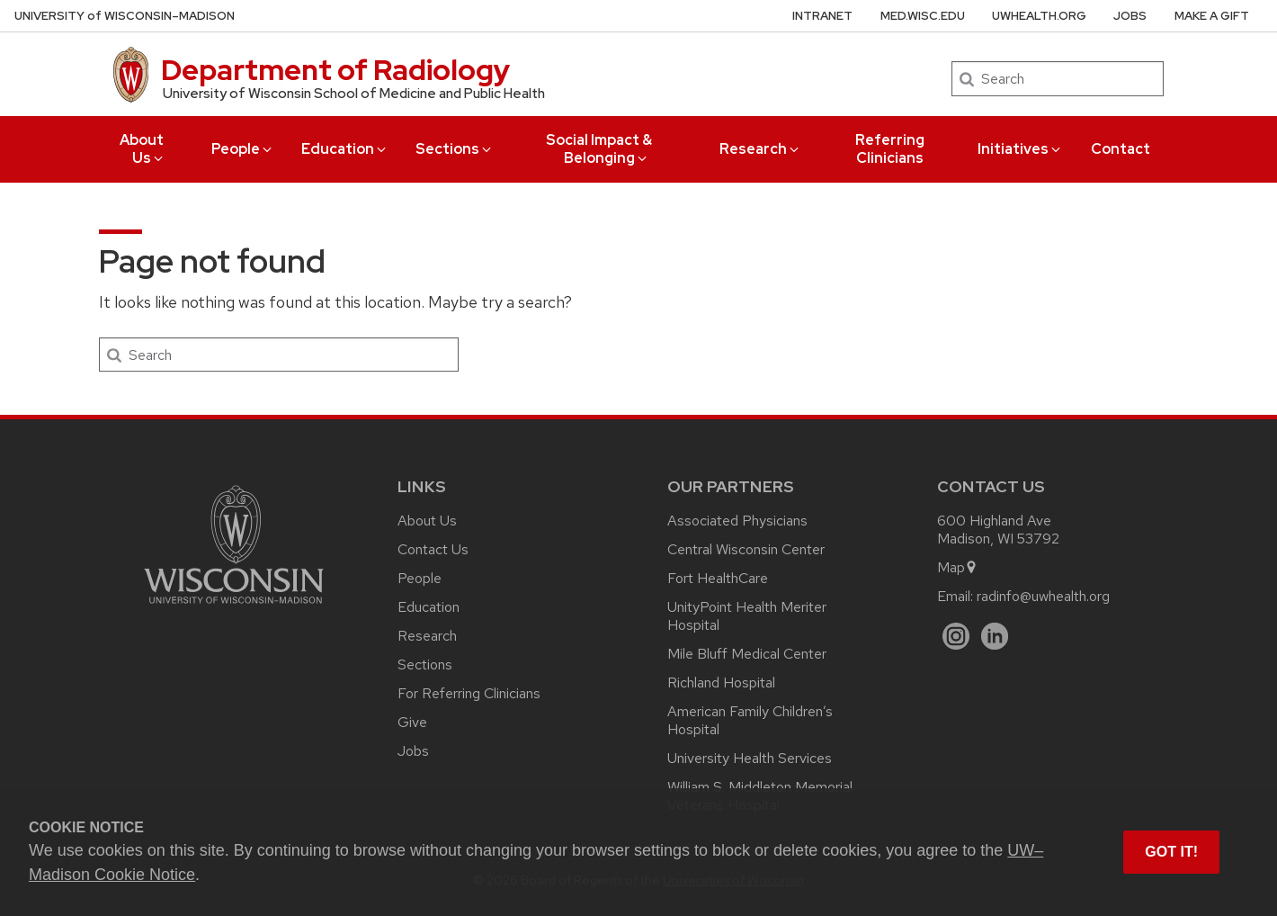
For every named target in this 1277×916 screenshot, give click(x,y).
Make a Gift (1211, 15)
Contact (1120, 148)
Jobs (1130, 15)
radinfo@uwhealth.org (1043, 596)
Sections (454, 148)
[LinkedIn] (995, 636)
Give (412, 722)
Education (344, 148)
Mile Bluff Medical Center (746, 653)
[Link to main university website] (234, 606)
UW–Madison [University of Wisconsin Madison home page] (124, 15)
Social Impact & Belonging (599, 148)
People (242, 148)
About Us (142, 148)
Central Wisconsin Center (746, 549)
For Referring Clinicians (468, 693)
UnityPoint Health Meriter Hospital (746, 615)
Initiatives (1020, 148)
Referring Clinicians (889, 148)
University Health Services (749, 758)
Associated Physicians (737, 520)
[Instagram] (956, 636)
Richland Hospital (721, 682)
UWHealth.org (1039, 15)
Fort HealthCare (717, 578)
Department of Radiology (335, 69)
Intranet (822, 15)
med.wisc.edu (922, 15)
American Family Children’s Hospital (750, 720)
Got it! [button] (1171, 851)
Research (760, 148)
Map (957, 567)
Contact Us (433, 549)
